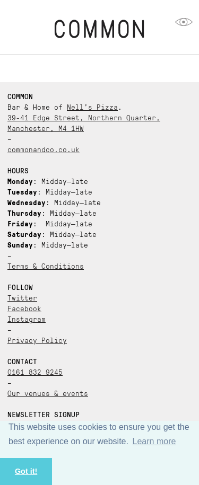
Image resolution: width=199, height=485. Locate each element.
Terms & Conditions (45, 265)
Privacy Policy (37, 340)
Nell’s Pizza (92, 106)
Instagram (26, 318)
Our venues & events (47, 393)
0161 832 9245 (35, 371)
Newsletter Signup (43, 414)
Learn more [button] (154, 441)
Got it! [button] (26, 471)
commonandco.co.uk (43, 149)
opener (184, 22)
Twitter (22, 297)
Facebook (24, 308)
